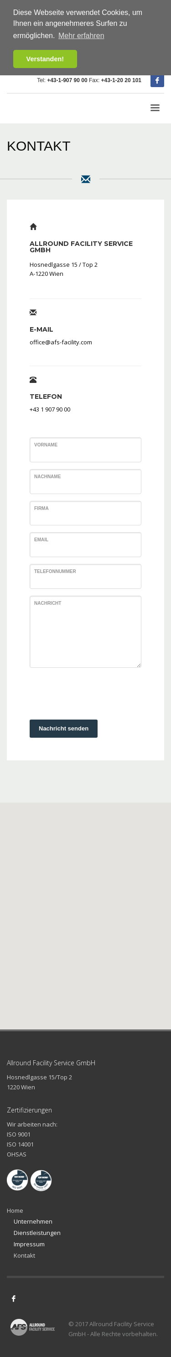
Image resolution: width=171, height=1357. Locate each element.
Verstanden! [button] (45, 59)
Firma (41, 508)
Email (41, 539)
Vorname (45, 444)
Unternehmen (33, 1221)
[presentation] (99, 692)
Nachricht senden (63, 728)
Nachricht (47, 603)
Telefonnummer (55, 571)
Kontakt (24, 1255)
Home (15, 1210)
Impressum (29, 1244)
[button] (86, 907)
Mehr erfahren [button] (81, 35)
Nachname (47, 476)
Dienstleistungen (37, 1233)
